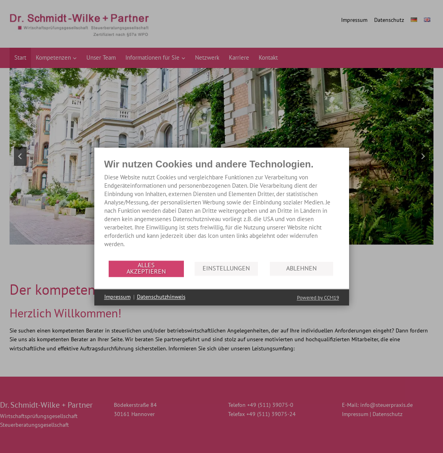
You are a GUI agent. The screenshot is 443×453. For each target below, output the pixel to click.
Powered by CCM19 (318, 297)
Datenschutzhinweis (161, 297)
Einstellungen (226, 268)
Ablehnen (301, 268)
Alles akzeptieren (146, 268)
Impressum (117, 297)
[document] (221, 209)
